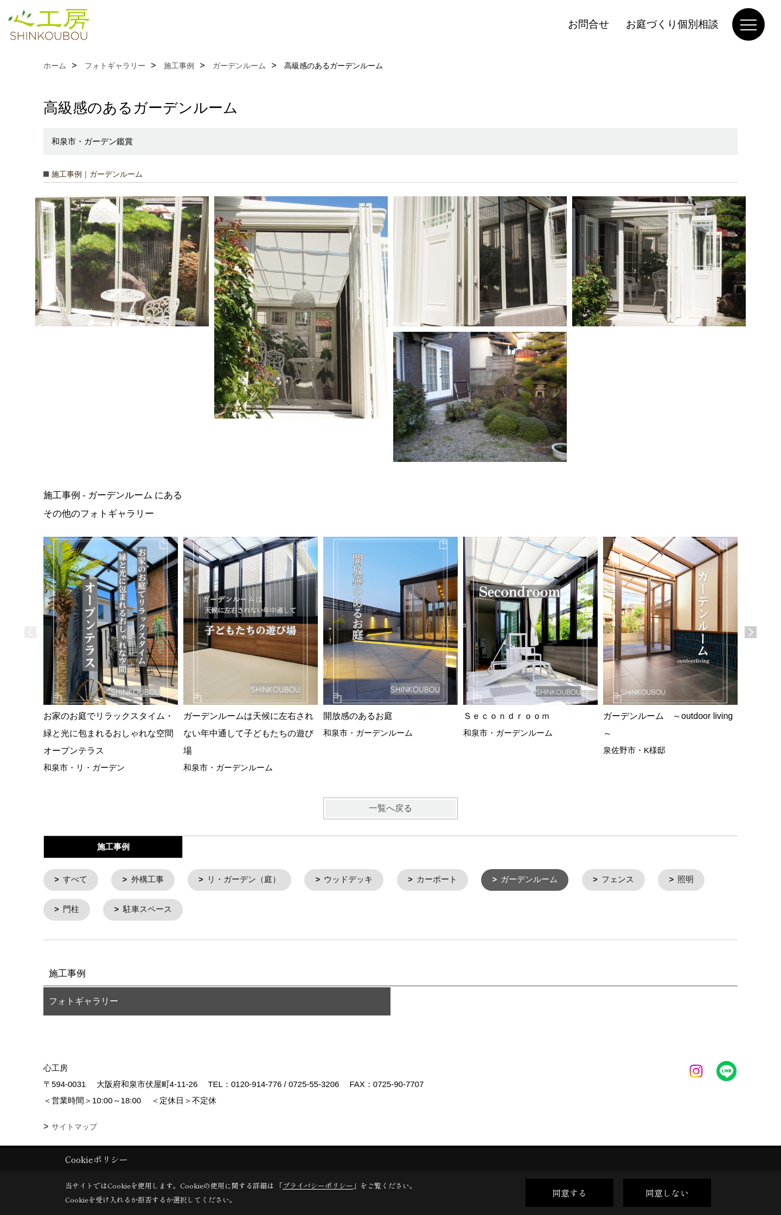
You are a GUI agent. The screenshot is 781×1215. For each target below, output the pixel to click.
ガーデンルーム (530, 880)
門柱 (71, 910)
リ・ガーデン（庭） (244, 880)
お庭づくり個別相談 (672, 24)
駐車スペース (147, 910)
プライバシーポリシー (318, 1185)
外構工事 (147, 880)
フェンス (619, 880)
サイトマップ (74, 1127)
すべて (75, 880)
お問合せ (588, 24)
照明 (688, 880)
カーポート (438, 880)
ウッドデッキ (349, 880)
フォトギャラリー (83, 1002)
